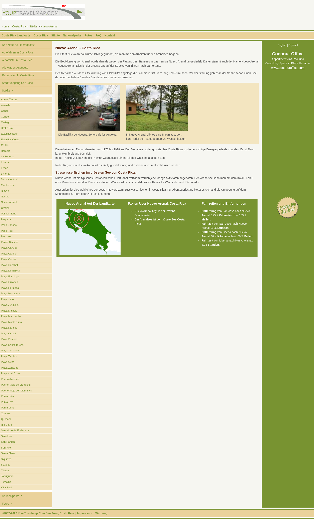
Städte (33, 26)
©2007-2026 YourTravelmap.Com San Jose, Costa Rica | (38, 513)
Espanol (293, 45)
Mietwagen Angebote (15, 67)
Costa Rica (19, 26)
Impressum (84, 513)
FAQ (98, 35)
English (282, 45)
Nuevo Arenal (48, 26)
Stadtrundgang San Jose (17, 82)
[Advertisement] (231, 13)
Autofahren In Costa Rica (17, 52)
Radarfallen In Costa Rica (18, 75)
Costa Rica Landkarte (16, 35)
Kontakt (110, 35)
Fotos (88, 35)
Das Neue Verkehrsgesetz (18, 44)
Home (5, 26)
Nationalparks (72, 35)
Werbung (101, 513)
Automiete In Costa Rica (17, 60)
